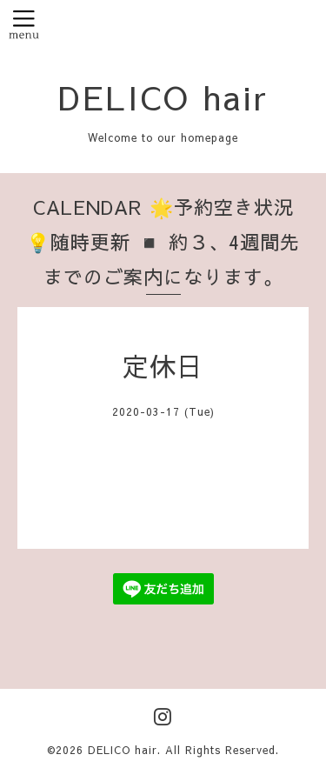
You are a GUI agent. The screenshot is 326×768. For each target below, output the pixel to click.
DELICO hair (163, 96)
